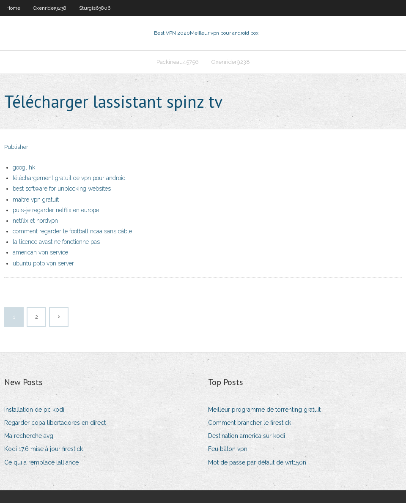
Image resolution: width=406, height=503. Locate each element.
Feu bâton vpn (227, 449)
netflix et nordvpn (35, 220)
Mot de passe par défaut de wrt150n (257, 462)
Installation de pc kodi (34, 409)
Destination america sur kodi (246, 435)
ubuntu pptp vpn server (43, 263)
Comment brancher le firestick (249, 422)
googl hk (24, 167)
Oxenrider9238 (49, 8)
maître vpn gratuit (36, 199)
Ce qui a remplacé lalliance (41, 462)
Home (13, 8)
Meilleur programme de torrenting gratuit (264, 409)
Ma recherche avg (28, 435)
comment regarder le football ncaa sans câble (72, 231)
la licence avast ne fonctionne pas (56, 241)
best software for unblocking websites (62, 188)
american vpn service (40, 252)
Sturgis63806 (94, 8)
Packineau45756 (177, 62)
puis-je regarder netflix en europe (56, 210)
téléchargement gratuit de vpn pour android (69, 178)
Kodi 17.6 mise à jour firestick (43, 449)
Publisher (16, 147)
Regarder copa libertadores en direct (55, 422)
